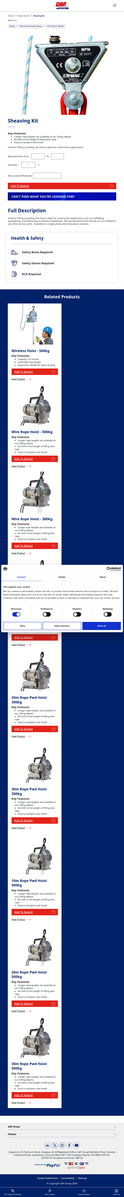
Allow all (101, 626)
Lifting (12, 26)
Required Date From (18, 156)
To (48, 156)
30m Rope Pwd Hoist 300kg (29, 791)
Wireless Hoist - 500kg (31, 350)
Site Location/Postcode (20, 175)
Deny (22, 626)
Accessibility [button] (67, 1178)
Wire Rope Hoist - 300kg (32, 519)
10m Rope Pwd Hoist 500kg (29, 882)
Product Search (23, 16)
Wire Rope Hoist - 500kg (32, 432)
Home (10, 16)
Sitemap (82, 1178)
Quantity (12, 164)
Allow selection (62, 626)
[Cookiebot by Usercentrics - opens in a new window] (108, 569)
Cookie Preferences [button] (47, 1178)
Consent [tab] (21, 577)
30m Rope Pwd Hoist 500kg (29, 1066)
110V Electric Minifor (55, 26)
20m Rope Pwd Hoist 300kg (29, 699)
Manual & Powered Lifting (31, 26)
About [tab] (103, 577)
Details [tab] (62, 577)
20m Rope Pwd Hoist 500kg (29, 974)
